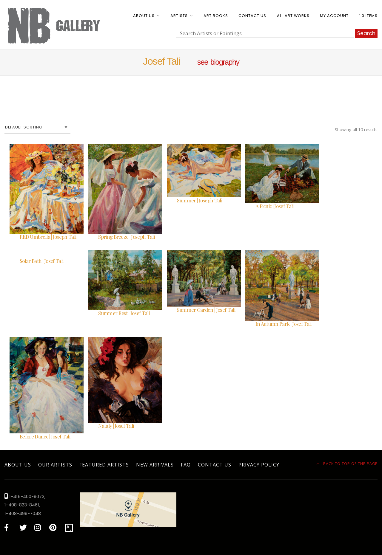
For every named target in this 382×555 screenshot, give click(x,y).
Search (366, 33)
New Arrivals (155, 464)
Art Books (216, 15)
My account (334, 15)
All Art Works (293, 15)
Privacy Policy (258, 464)
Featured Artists (104, 464)
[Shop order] (37, 127)
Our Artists (55, 464)
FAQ (186, 464)
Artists (178, 15)
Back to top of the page (347, 463)
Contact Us (252, 15)
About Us (144, 15)
